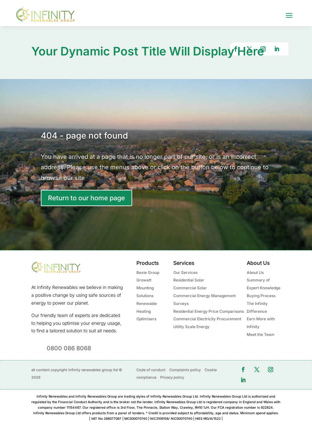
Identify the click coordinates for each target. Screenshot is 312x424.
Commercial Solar (190, 287)
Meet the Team (260, 334)
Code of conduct (150, 369)
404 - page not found (84, 135)
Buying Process (261, 295)
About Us (255, 271)
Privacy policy (172, 377)
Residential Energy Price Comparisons (208, 310)
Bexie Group (147, 271)
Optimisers (146, 318)
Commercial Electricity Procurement (207, 318)
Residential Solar (188, 279)
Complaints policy (185, 369)
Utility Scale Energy (191, 326)
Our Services (185, 271)
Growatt (143, 279)
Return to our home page (86, 198)
